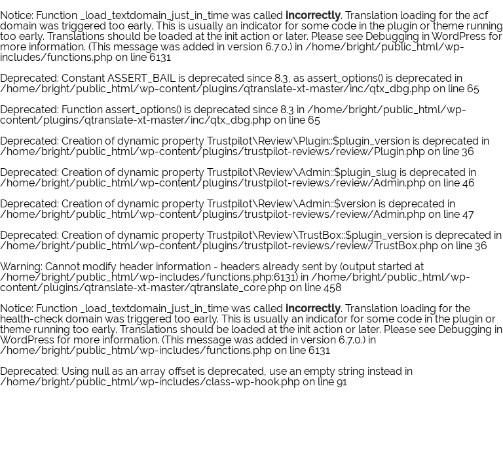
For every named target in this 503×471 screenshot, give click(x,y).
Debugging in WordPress (425, 36)
